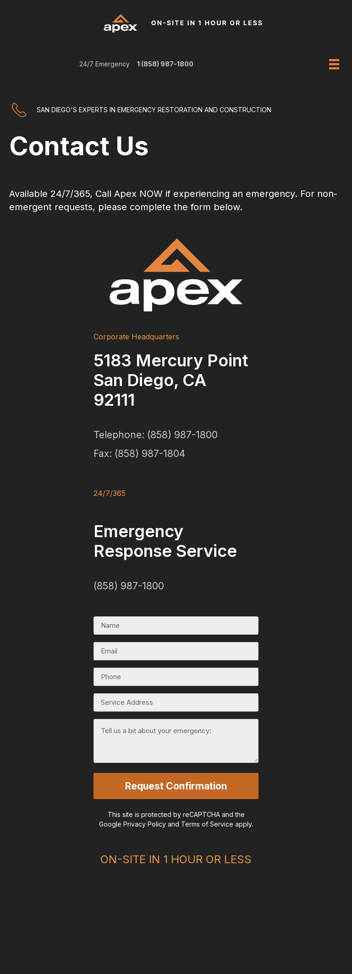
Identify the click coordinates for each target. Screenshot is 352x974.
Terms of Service (207, 823)
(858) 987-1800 (182, 435)
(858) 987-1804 (150, 453)
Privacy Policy (144, 823)
